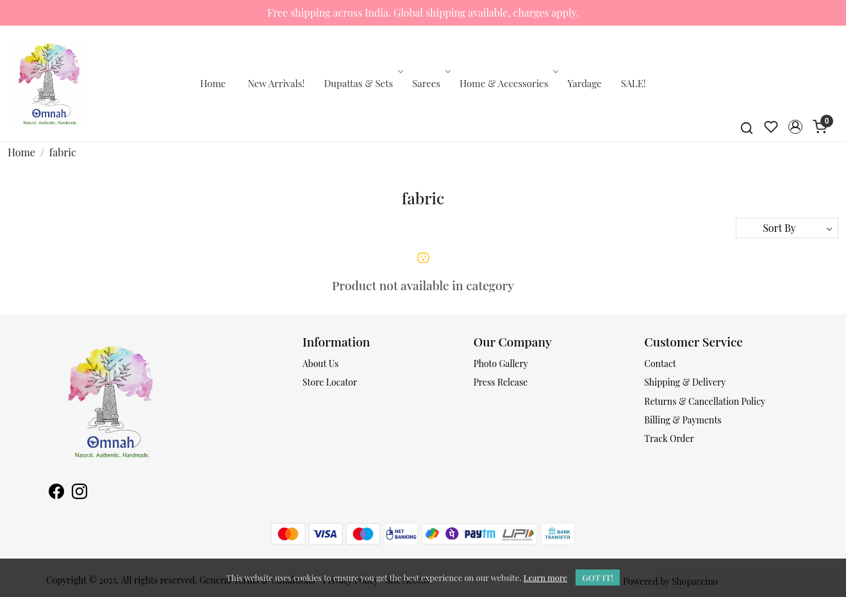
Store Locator (330, 382)
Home (213, 83)
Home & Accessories (508, 83)
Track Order (669, 438)
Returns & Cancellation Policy (704, 401)
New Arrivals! (275, 83)
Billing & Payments (682, 420)
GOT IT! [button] (597, 577)
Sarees (430, 83)
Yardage (584, 83)
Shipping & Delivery (685, 382)
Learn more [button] (545, 577)
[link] (746, 127)
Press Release (501, 382)
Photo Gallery (501, 363)
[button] (795, 127)
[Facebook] (56, 493)
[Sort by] (787, 228)
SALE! (633, 83)
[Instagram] (79, 493)
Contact (660, 363)
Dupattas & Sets (363, 83)
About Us (320, 363)
